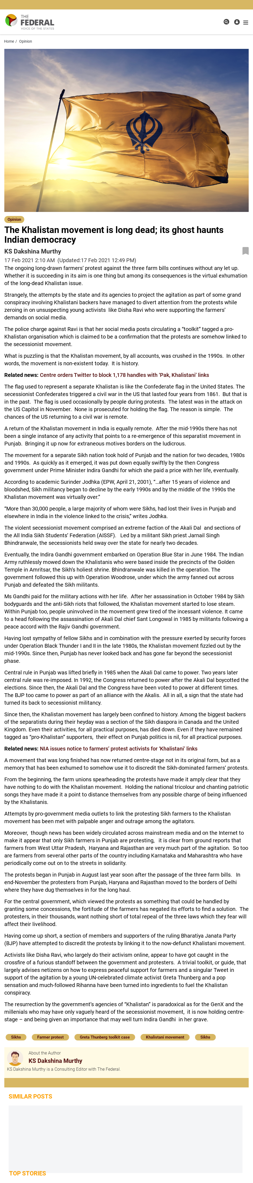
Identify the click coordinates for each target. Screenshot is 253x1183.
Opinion (14, 219)
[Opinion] (14, 219)
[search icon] (226, 22)
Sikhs (16, 1037)
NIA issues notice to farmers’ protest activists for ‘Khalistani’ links (118, 748)
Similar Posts (30, 1096)
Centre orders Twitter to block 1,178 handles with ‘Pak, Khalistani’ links (124, 375)
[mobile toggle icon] (246, 22)
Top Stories (27, 1173)
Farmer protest (50, 1037)
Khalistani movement (165, 1037)
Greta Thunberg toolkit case (105, 1037)
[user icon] (237, 22)
